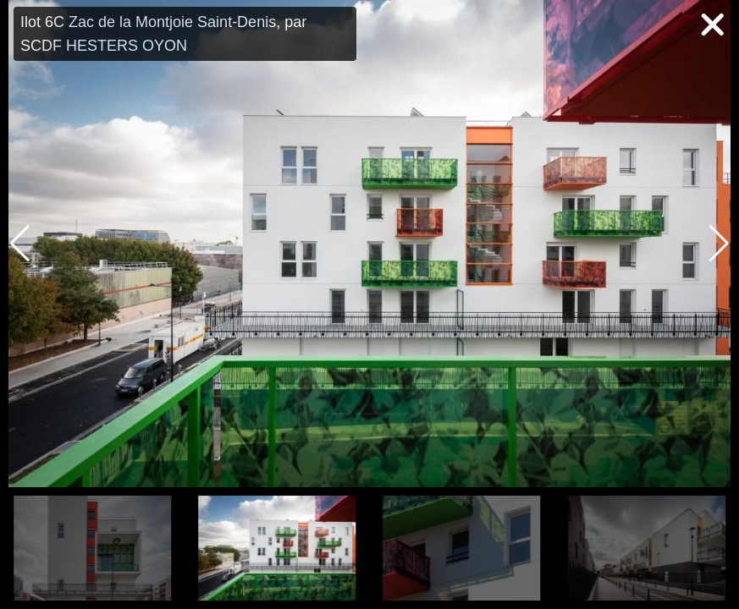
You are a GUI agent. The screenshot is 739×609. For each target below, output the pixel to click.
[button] (719, 243)
